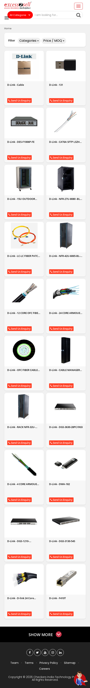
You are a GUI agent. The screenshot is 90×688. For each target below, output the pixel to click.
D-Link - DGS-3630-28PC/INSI (66, 427)
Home (8, 28)
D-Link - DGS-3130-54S (62, 541)
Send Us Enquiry (19, 100)
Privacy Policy (49, 663)
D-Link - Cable (15, 85)
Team (14, 663)
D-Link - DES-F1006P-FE (20, 142)
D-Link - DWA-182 (59, 484)
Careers (44, 669)
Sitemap (70, 663)
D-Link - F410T (57, 598)
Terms (29, 663)
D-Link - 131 (56, 85)
